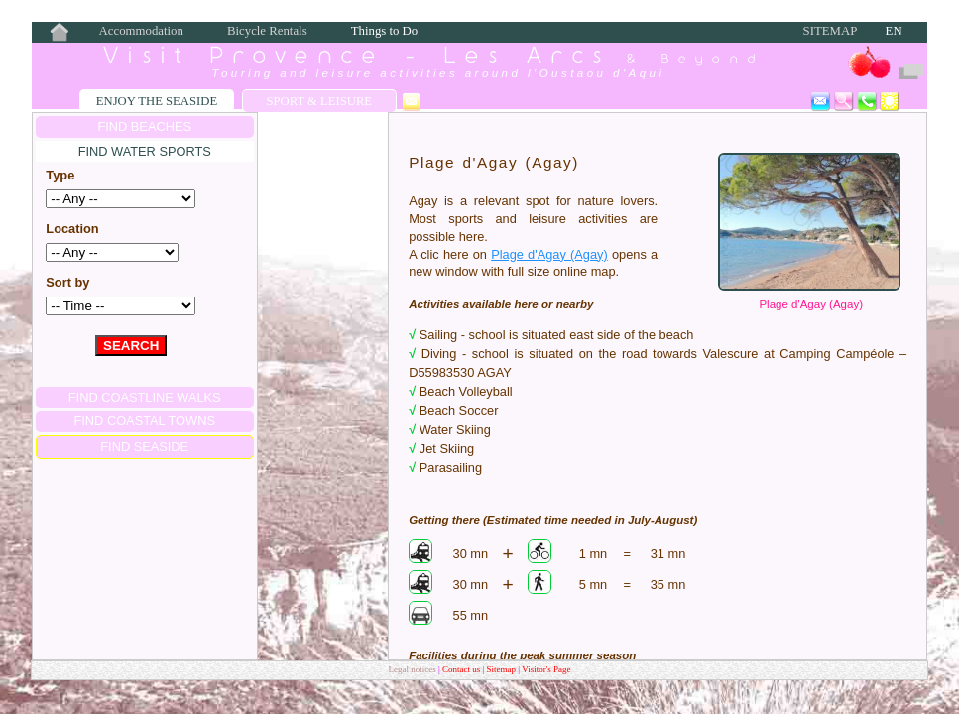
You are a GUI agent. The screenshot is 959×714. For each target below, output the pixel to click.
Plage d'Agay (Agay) (811, 304)
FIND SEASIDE (144, 446)
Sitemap (830, 31)
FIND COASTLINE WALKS (144, 397)
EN (894, 31)
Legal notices (412, 669)
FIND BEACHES (144, 126)
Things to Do (385, 31)
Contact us (462, 669)
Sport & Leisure (319, 101)
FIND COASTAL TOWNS (143, 421)
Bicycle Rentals (267, 31)
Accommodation (141, 31)
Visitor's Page (546, 669)
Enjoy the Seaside (156, 101)
